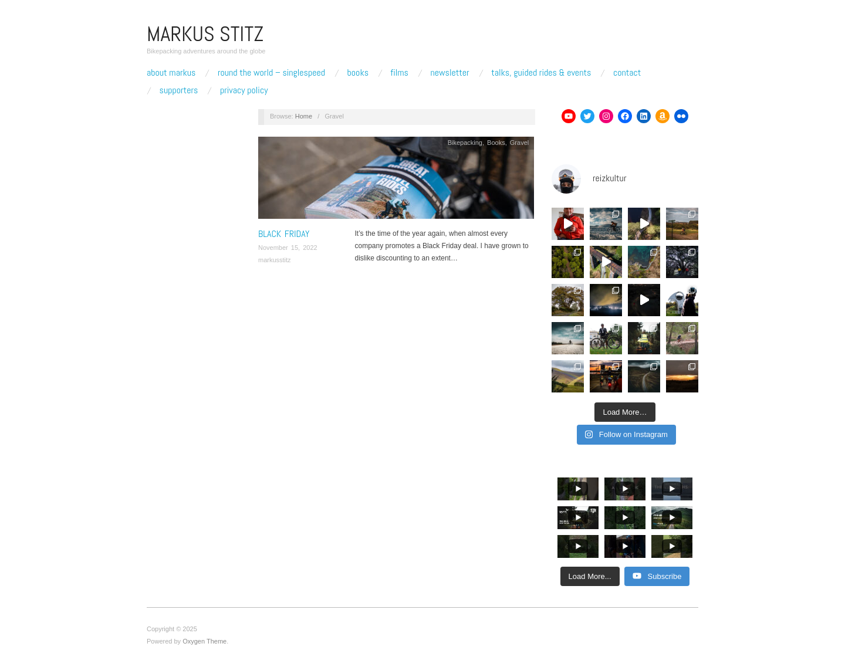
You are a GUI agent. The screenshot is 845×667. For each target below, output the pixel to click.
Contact (627, 72)
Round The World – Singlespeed (271, 72)
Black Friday (283, 234)
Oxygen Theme (204, 641)
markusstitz (274, 259)
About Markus (171, 72)
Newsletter (449, 72)
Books (358, 72)
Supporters (179, 90)
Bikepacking (465, 142)
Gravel (519, 142)
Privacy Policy (244, 90)
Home (303, 116)
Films (399, 72)
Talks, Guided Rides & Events (541, 72)
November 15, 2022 (287, 247)
